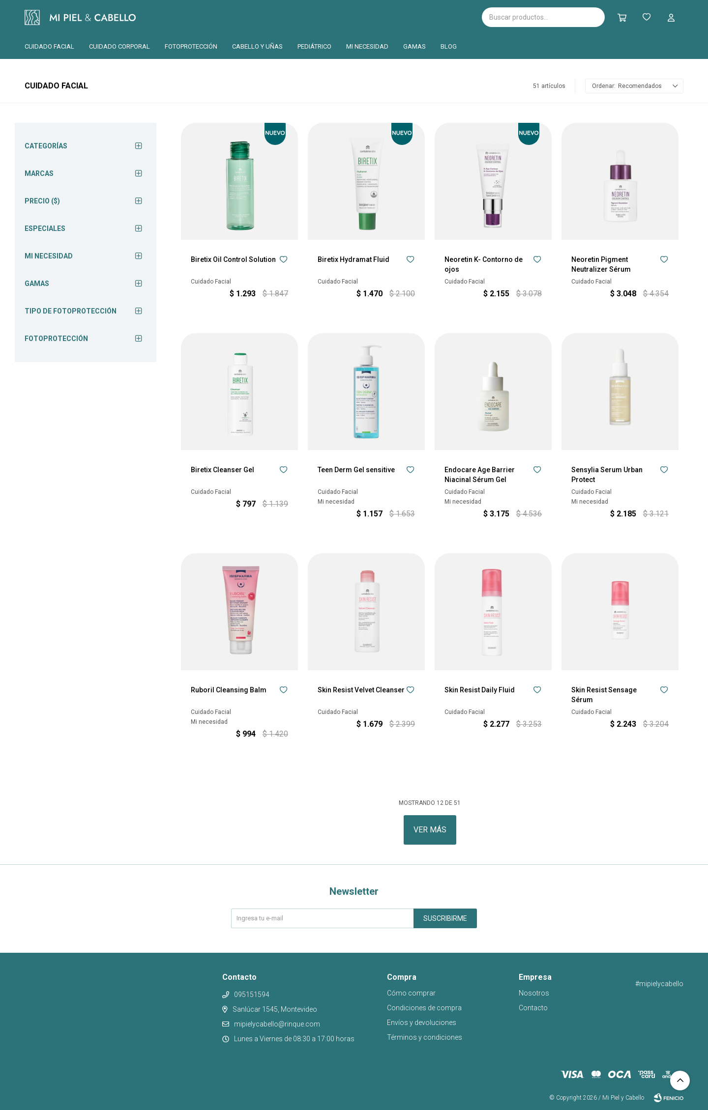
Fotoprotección (191, 46)
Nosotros (534, 993)
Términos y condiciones (424, 1037)
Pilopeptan (314, 15)
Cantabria (264, 16)
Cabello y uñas (257, 46)
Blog (449, 46)
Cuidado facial (49, 46)
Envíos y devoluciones (421, 1022)
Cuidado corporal (119, 46)
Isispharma (192, 17)
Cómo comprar (411, 993)
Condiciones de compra (424, 1008)
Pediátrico (314, 46)
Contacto (533, 1008)
